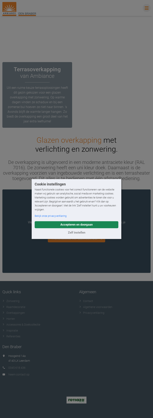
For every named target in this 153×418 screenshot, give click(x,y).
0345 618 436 (17, 367)
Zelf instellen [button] (76, 232)
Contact (86, 301)
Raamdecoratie (13, 307)
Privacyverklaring (91, 312)
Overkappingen (13, 312)
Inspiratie (10, 330)
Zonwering (11, 301)
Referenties (11, 336)
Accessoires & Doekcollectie (21, 324)
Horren (8, 318)
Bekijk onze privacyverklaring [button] (51, 215)
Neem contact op (18, 374)
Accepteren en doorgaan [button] (76, 224)
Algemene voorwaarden (95, 307)
